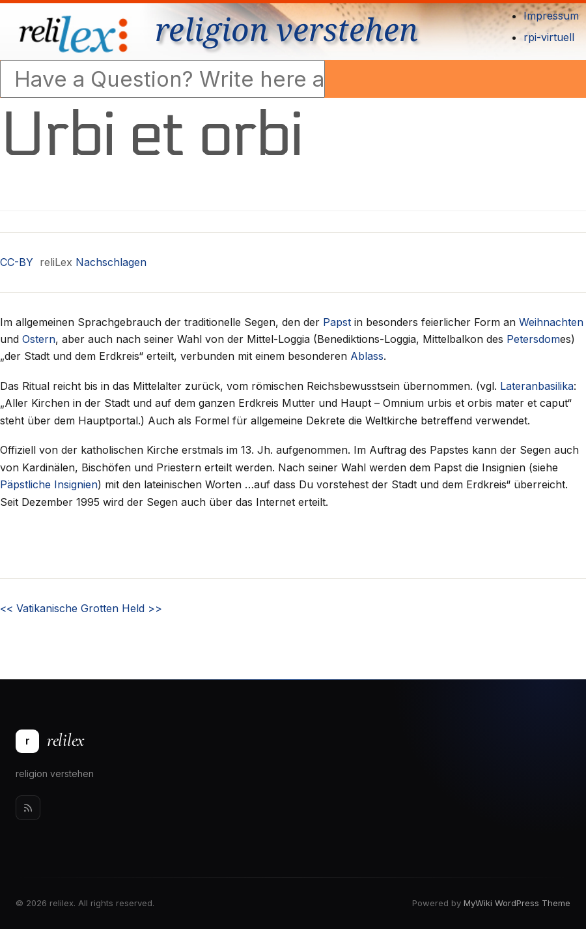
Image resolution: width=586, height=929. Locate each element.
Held (142, 608)
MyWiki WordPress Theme (517, 903)
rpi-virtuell (548, 37)
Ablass (367, 355)
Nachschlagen (111, 262)
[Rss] (28, 807)
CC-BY (16, 262)
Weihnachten (551, 322)
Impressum (551, 15)
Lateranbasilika (537, 385)
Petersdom (533, 339)
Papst (337, 322)
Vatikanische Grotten (59, 608)
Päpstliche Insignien (49, 484)
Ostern (38, 339)
